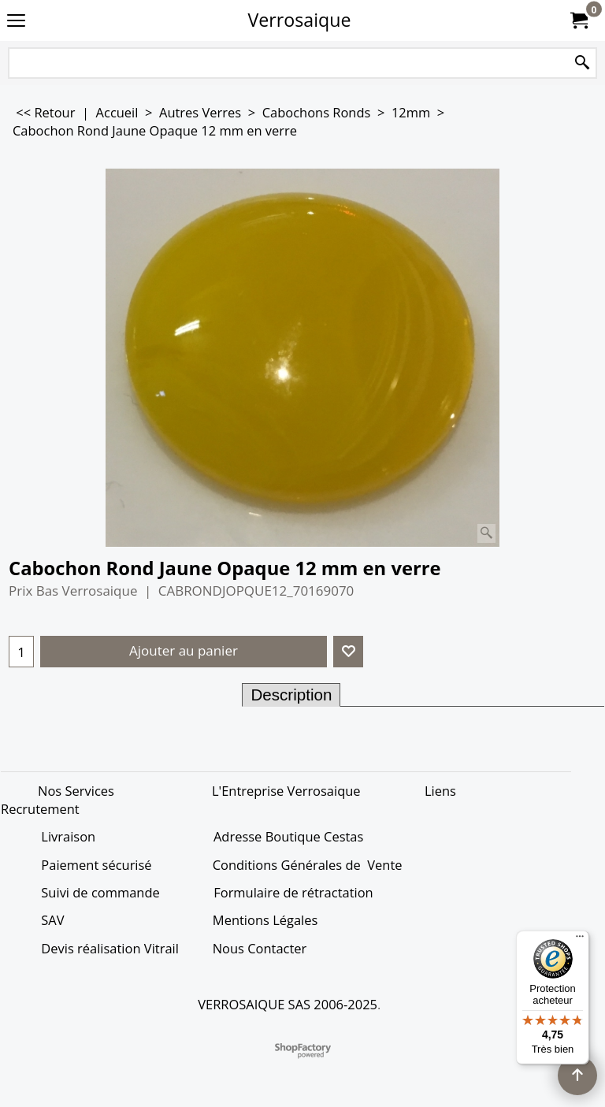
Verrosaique (299, 19)
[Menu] (579, 940)
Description (291, 694)
